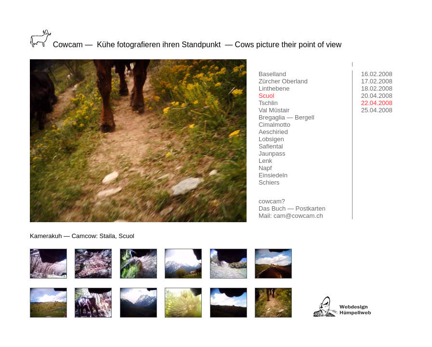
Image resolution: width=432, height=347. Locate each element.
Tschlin (268, 103)
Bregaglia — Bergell (286, 117)
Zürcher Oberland (283, 81)
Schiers (269, 182)
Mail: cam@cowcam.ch (291, 215)
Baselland (272, 74)
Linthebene (274, 88)
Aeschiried (273, 131)
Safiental (271, 146)
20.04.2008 (377, 95)
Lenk (265, 160)
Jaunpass (272, 153)
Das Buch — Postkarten (292, 208)
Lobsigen (271, 139)
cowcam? (272, 201)
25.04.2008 (377, 110)
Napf (265, 168)
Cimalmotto (274, 124)
